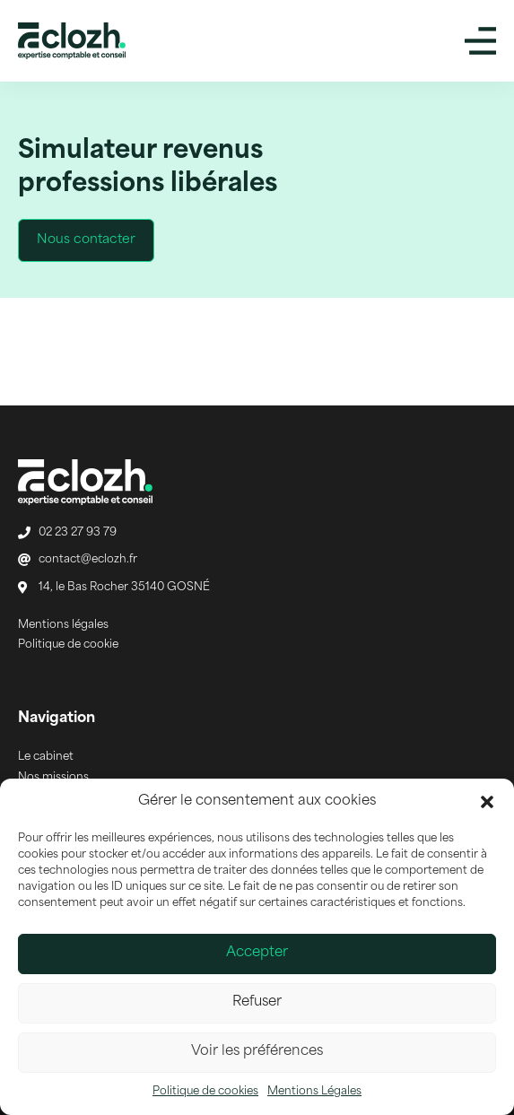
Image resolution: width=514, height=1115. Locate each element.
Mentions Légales (314, 1091)
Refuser (257, 1002)
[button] (487, 802)
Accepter (257, 953)
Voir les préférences (257, 1051)
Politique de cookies (205, 1091)
